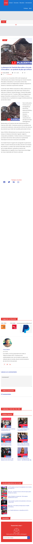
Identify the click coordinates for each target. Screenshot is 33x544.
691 (24, 72)
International (28, 2)
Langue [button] (6, 2)
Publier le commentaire (8, 390)
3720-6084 (12, 323)
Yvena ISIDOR (5, 72)
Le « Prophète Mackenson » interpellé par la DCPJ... (18, 510)
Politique (26, 8)
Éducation (22, 2)
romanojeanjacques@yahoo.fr (24, 323)
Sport (30, 8)
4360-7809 (3, 323)
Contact (11, 2)
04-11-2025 (15, 72)
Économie (16, 2)
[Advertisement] (16, 31)
